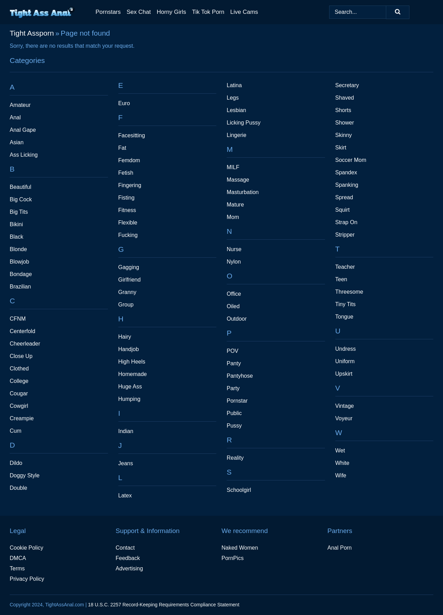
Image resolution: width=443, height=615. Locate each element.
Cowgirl (19, 406)
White (342, 463)
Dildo (16, 463)
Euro (124, 103)
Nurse (234, 249)
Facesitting (131, 135)
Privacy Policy (27, 579)
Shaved (344, 98)
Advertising (129, 568)
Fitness (127, 210)
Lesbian (236, 110)
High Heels (131, 362)
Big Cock (21, 199)
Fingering (130, 185)
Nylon (234, 262)
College (19, 381)
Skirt (340, 147)
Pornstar (237, 401)
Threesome (349, 292)
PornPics (233, 558)
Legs (233, 98)
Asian (17, 142)
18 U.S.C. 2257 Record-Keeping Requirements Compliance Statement (163, 604)
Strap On (346, 222)
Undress (345, 349)
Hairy (124, 337)
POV (232, 351)
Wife (340, 475)
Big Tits (19, 212)
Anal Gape (23, 130)
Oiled (233, 306)
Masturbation (243, 192)
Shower (344, 123)
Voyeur (344, 418)
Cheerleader (25, 344)
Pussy (234, 426)
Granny (127, 292)
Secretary (347, 85)
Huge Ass (130, 386)
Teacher (345, 267)
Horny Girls (171, 12)
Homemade (132, 374)
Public (234, 413)
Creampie (22, 418)
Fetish (126, 173)
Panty (234, 363)
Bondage (21, 274)
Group (126, 305)
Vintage (344, 406)
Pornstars (108, 12)
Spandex (346, 172)
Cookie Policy (26, 548)
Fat (122, 148)
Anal (15, 117)
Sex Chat (139, 12)
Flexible (127, 223)
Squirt (342, 210)
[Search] (397, 12)
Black (16, 237)
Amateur (20, 105)
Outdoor (237, 319)
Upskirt (344, 374)
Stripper (345, 235)
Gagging (128, 267)
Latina (234, 85)
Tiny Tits (345, 304)
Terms (17, 568)
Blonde (18, 249)
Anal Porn (339, 548)
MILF (233, 167)
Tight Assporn (32, 33)
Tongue (344, 317)
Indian (126, 431)
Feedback (128, 558)
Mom (233, 217)
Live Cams (244, 12)
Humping (129, 399)
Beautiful (20, 187)
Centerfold (22, 331)
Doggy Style (24, 475)
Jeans (125, 463)
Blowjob (19, 262)
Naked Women (240, 548)
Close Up (21, 356)
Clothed (19, 368)
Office (234, 294)
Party (233, 388)
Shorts (343, 110)
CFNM (18, 319)
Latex (125, 495)
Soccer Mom (351, 160)
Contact (125, 548)
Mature (235, 205)
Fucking (128, 235)
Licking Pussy (244, 123)
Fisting (126, 198)
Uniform (345, 361)
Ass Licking (24, 155)
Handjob (128, 349)
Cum (15, 431)
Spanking (347, 185)
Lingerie (236, 135)
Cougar (19, 393)
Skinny (343, 135)
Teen (341, 279)
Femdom (129, 160)
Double (18, 488)
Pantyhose (240, 376)
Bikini (16, 224)
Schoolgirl (239, 490)
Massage (238, 180)
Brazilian (20, 287)
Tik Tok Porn (208, 12)
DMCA (18, 558)
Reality (235, 458)
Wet (340, 450)
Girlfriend (129, 280)
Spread (344, 197)
